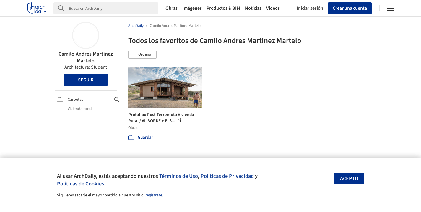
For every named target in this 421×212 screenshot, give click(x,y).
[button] (142, 55)
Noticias (253, 8)
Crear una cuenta (350, 8)
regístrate (153, 195)
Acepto (349, 178)
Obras (171, 8)
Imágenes (192, 8)
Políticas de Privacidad (227, 176)
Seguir (85, 80)
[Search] (113, 8)
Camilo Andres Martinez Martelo (85, 57)
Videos (273, 8)
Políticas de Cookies (80, 184)
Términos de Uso (178, 176)
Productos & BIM (223, 8)
